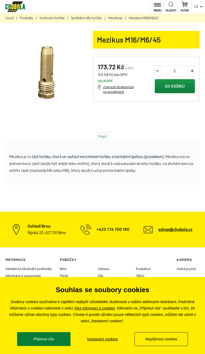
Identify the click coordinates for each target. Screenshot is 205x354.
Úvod (9, 18)
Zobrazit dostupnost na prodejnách (118, 89)
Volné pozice (186, 269)
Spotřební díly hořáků (86, 18)
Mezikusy (115, 18)
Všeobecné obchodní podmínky (28, 269)
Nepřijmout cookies (161, 339)
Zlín (100, 276)
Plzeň (64, 276)
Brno (63, 269)
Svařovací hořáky (52, 18)
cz (196, 7)
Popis (102, 136)
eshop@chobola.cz (175, 229)
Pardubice (143, 269)
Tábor (140, 276)
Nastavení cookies (102, 339)
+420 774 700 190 (112, 229)
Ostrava (103, 269)
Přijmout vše (43, 339)
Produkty (26, 18)
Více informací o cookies (94, 308)
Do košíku (175, 86)
